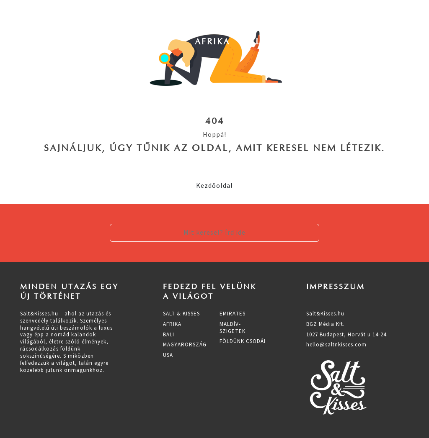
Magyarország (318, 41)
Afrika (212, 41)
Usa (383, 41)
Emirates (233, 314)
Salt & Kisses (181, 314)
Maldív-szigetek (233, 327)
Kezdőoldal (214, 185)
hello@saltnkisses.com (336, 344)
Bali (254, 41)
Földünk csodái (243, 341)
